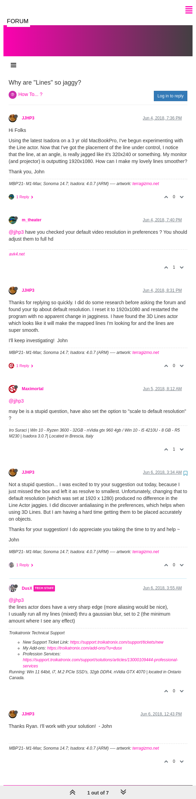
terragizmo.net (145, 176)
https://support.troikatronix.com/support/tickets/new (117, 635)
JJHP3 (28, 111)
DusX (27, 581)
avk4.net (17, 247)
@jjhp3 (16, 225)
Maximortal (33, 381)
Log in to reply (171, 89)
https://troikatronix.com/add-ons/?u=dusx (84, 641)
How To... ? (30, 87)
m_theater (31, 213)
